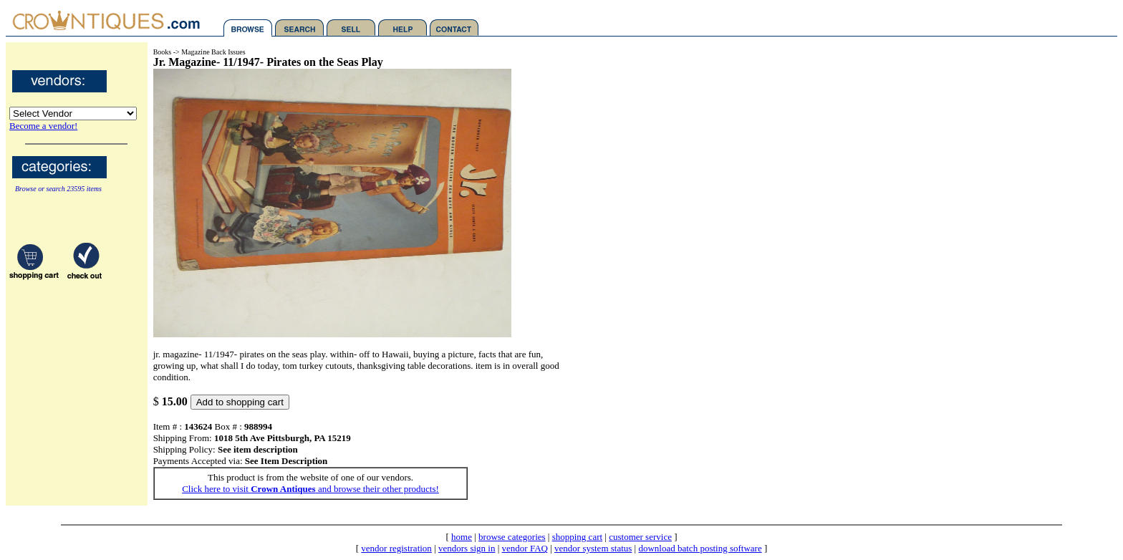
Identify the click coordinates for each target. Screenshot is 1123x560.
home (461, 536)
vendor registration (396, 548)
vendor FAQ (525, 548)
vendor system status (593, 548)
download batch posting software (699, 548)
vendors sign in (466, 548)
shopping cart (577, 536)
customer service (640, 536)
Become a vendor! (43, 125)
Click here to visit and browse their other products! (310, 488)
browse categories (512, 536)
